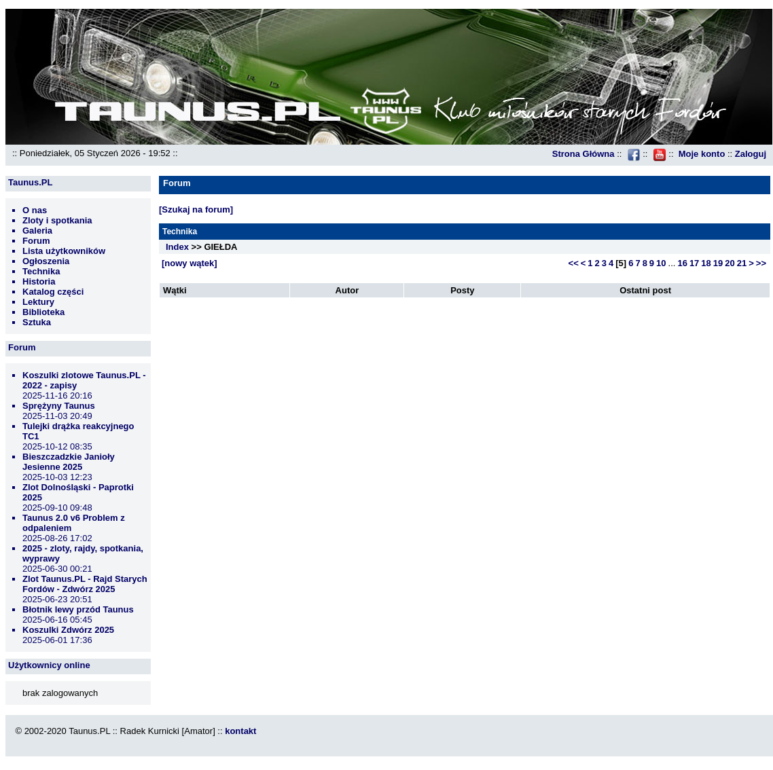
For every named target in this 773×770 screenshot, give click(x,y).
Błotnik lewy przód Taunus (78, 609)
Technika (41, 271)
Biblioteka (43, 312)
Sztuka (36, 322)
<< (574, 263)
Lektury (38, 302)
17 (694, 263)
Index (177, 247)
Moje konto (702, 154)
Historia (38, 281)
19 (718, 263)
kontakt (240, 731)
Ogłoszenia (45, 261)
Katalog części (53, 292)
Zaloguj (750, 154)
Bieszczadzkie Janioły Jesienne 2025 (68, 462)
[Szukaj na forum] (196, 209)
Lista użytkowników (63, 251)
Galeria (37, 230)
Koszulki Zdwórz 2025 (68, 630)
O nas (34, 210)
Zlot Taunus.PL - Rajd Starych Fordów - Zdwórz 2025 (84, 584)
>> (761, 263)
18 (706, 263)
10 (661, 263)
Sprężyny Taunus (58, 406)
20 (729, 263)
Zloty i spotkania (57, 220)
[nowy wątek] (189, 263)
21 (742, 263)
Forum (36, 241)
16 (682, 263)
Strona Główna (583, 154)
